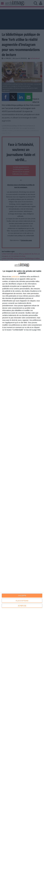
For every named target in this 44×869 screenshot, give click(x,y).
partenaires (15, 276)
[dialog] (22, 565)
